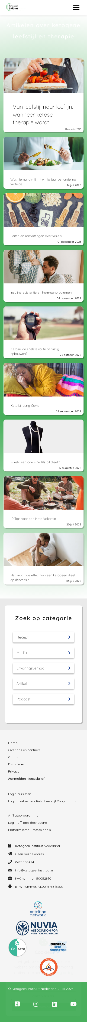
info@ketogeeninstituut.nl (34, 870)
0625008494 (24, 862)
